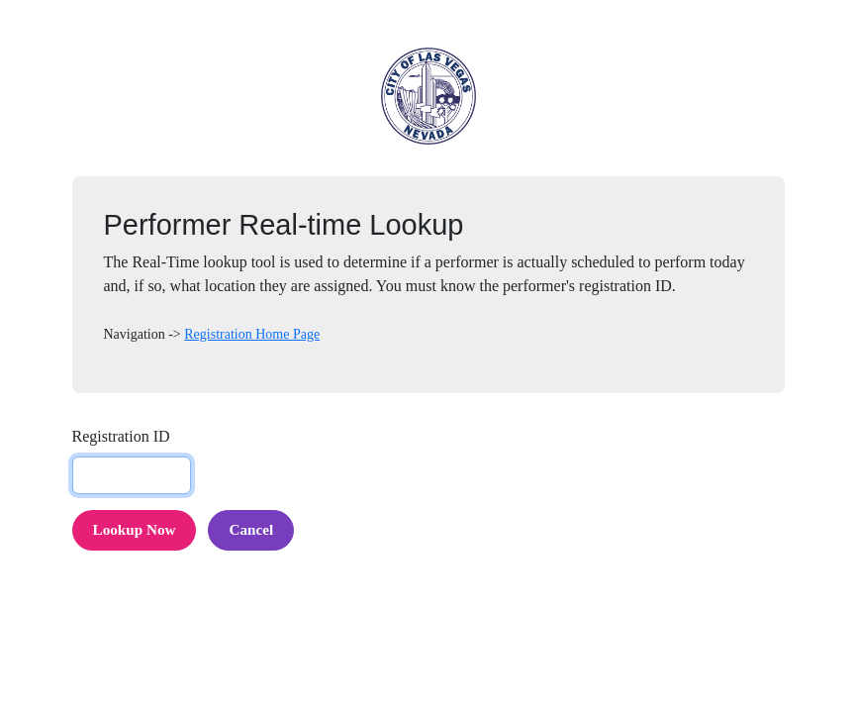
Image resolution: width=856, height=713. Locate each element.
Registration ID (121, 436)
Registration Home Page (252, 334)
